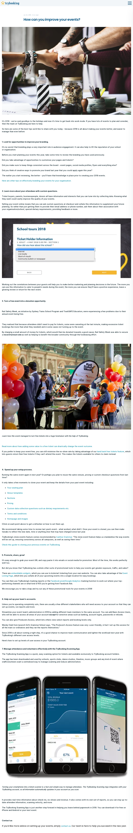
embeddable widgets (21, 573)
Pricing (10, 503)
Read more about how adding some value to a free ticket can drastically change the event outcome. (47, 446)
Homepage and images (17, 519)
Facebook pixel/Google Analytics (66, 581)
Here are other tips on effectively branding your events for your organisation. (36, 181)
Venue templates (15, 493)
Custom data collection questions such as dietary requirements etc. (38, 508)
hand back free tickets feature (110, 451)
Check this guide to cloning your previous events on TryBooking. (31, 545)
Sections (11, 498)
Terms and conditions (17, 514)
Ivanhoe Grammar (64, 537)
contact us (66, 826)
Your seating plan (15, 488)
